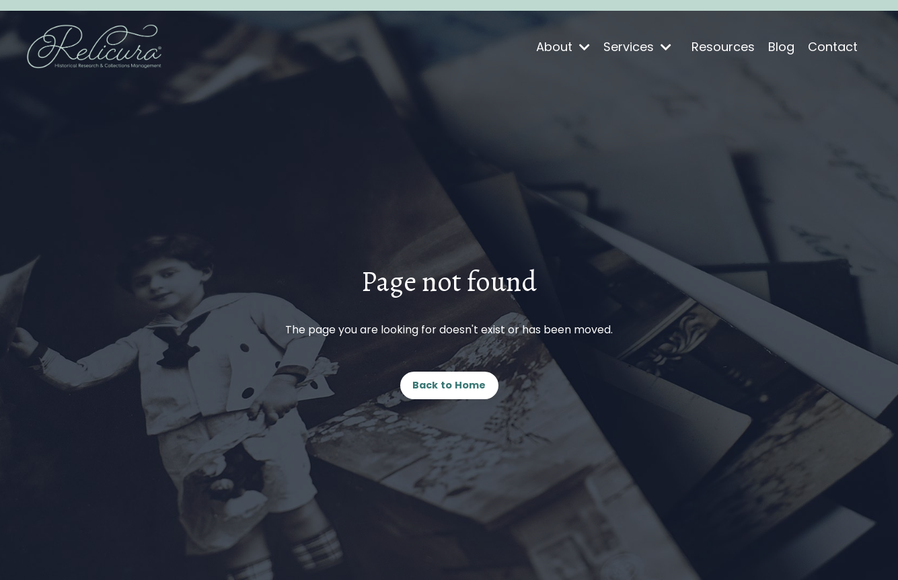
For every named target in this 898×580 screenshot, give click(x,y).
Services (637, 46)
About (563, 46)
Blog (781, 46)
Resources (723, 46)
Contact (833, 46)
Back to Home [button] (449, 385)
